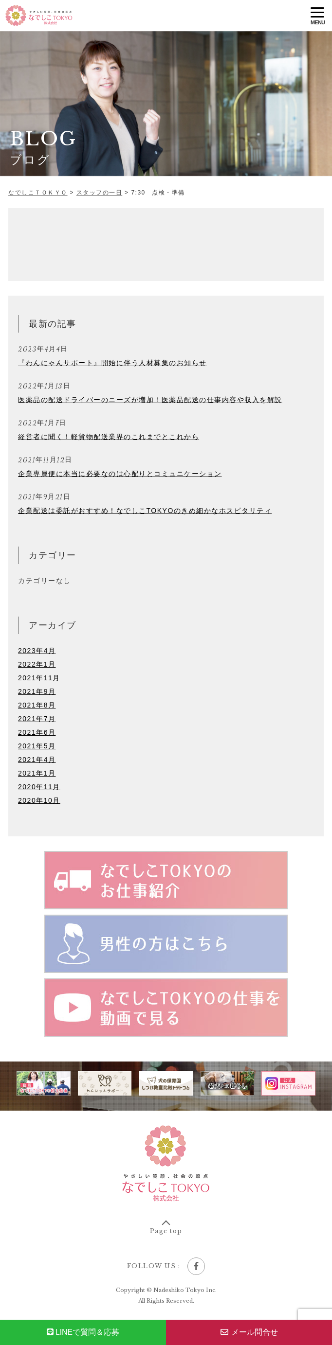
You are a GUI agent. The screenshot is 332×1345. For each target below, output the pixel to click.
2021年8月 (36, 705)
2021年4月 (36, 759)
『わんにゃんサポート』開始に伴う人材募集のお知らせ (112, 363)
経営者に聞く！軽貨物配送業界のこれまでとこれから (108, 437)
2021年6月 (36, 732)
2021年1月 (36, 773)
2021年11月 (39, 678)
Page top (166, 1231)
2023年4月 (36, 651)
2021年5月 (36, 746)
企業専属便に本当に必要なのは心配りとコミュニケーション (120, 474)
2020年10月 (39, 800)
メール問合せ (249, 1332)
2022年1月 (36, 664)
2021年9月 (36, 691)
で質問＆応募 (83, 1332)
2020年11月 (39, 787)
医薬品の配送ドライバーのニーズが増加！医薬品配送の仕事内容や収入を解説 (150, 400)
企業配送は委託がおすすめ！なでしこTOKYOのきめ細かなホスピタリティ (145, 510)
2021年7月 (36, 719)
